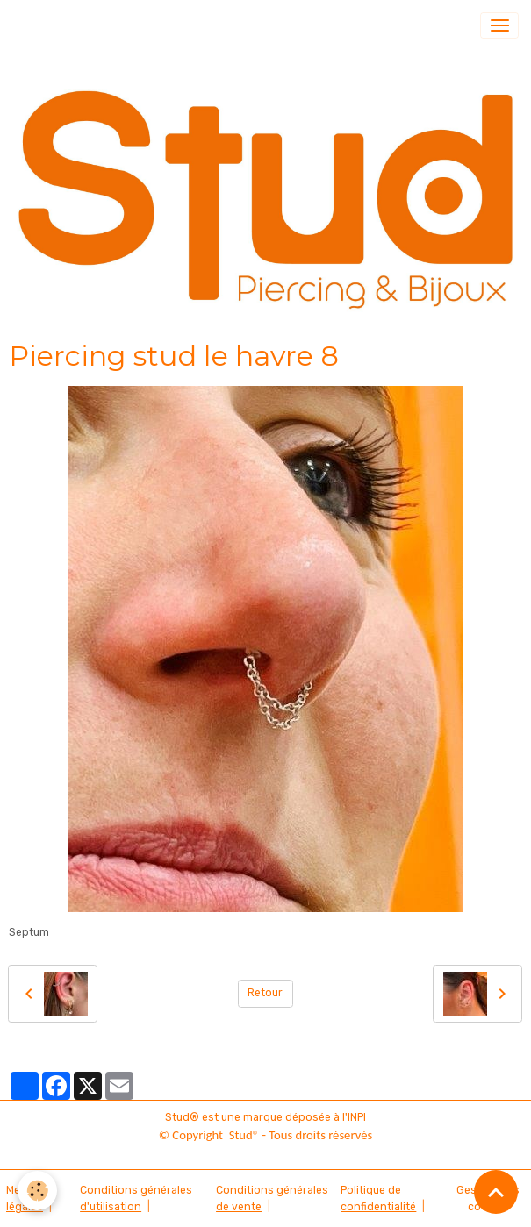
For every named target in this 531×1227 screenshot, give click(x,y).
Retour (265, 993)
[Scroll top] (496, 1192)
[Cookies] (37, 1190)
